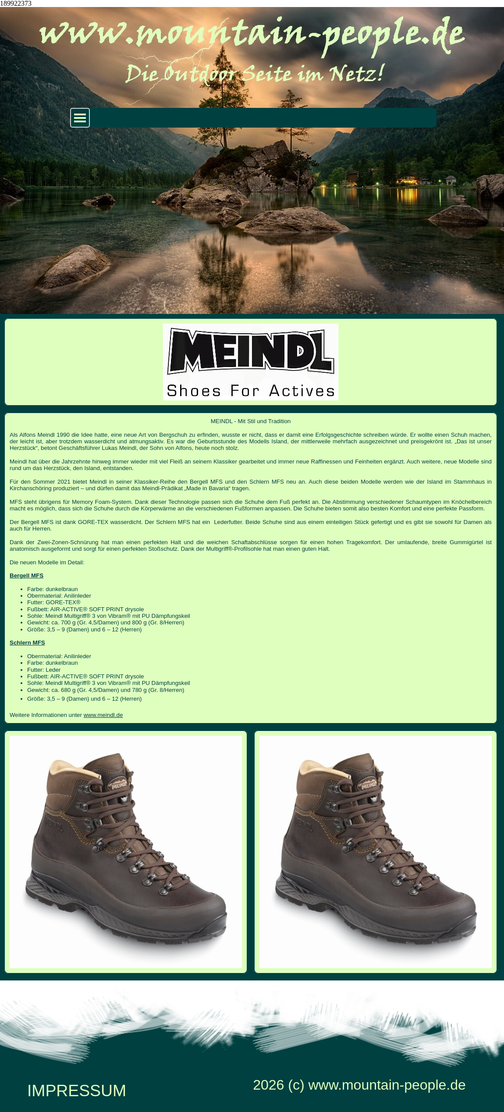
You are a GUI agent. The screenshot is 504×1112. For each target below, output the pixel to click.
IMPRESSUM (76, 1090)
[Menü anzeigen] (80, 118)
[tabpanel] (251, 568)
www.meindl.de (103, 715)
